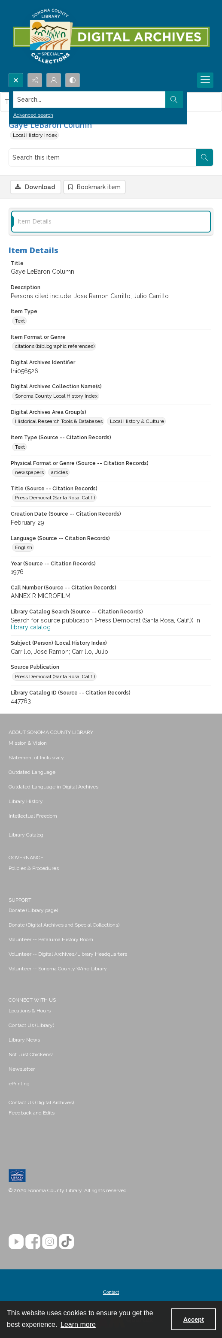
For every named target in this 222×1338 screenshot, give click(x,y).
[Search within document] (204, 157)
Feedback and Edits (32, 1113)
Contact (111, 1292)
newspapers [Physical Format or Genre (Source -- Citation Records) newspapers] (29, 472)
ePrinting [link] (19, 1084)
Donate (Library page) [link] (33, 910)
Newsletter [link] (22, 1069)
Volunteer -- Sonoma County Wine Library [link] (58, 969)
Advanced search (33, 115)
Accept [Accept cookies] (193, 1319)
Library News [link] (24, 1040)
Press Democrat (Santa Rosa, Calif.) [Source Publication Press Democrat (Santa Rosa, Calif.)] (55, 677)
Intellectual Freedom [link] (33, 816)
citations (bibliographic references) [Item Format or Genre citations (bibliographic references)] (54, 346)
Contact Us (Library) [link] (31, 1025)
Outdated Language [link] (32, 772)
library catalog (31, 627)
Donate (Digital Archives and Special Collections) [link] (64, 925)
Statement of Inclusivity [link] (36, 758)
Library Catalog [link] (26, 835)
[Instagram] (49, 1241)
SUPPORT (20, 900)
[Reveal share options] (35, 80)
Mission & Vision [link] (28, 743)
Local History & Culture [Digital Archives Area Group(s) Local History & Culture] (137, 421)
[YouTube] (16, 1241)
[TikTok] (66, 1241)
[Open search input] (16, 80)
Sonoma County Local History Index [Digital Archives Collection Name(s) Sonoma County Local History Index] (56, 396)
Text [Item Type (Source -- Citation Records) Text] (20, 447)
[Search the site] (89, 99)
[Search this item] (102, 157)
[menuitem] (111, 742)
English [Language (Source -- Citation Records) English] (23, 547)
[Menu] (205, 80)
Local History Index (35, 135)
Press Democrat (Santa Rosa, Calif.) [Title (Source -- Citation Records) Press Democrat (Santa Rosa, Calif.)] (55, 498)
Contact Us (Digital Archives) (41, 1102)
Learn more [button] (78, 1324)
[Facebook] (32, 1241)
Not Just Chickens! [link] (31, 1054)
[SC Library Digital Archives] (111, 36)
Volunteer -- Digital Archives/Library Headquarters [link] (68, 954)
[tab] (111, 222)
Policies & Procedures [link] (34, 868)
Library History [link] (26, 801)
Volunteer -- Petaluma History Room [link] (51, 939)
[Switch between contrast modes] (72, 80)
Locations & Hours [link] (30, 1011)
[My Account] (54, 80)
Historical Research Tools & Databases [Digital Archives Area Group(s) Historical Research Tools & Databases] (59, 421)
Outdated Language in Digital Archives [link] (53, 787)
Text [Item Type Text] (20, 321)
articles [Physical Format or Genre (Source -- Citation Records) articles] (59, 472)
